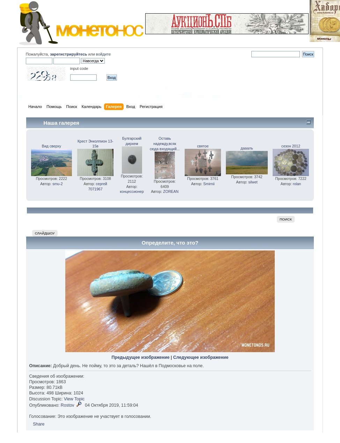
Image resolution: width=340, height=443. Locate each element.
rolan (297, 184)
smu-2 (57, 184)
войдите (103, 54)
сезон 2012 (290, 146)
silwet (253, 182)
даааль (247, 148)
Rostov (67, 405)
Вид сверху (51, 146)
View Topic (74, 399)
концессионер (131, 191)
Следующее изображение (200, 357)
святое (203, 146)
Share (38, 424)
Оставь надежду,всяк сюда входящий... (165, 143)
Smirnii (208, 184)
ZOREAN (170, 191)
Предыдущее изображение (141, 357)
